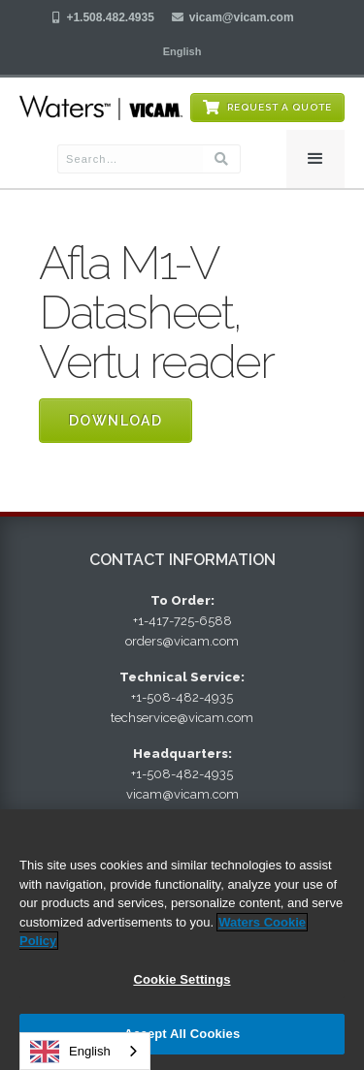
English (70, 1051)
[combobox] (84, 1051)
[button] (182, 51)
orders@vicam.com (182, 641)
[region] (182, 939)
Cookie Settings (181, 979)
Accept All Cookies (182, 1033)
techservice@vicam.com (182, 717)
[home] (100, 108)
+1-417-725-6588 (182, 621)
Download (115, 420)
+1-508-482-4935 (182, 697)
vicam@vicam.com (241, 17)
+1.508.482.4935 (109, 17)
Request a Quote (279, 107)
